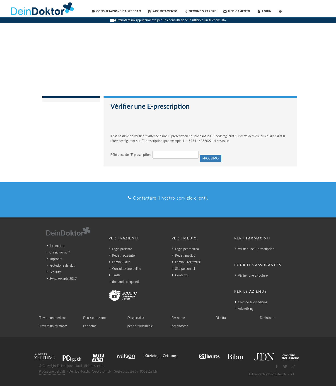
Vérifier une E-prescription (256, 249)
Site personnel (185, 268)
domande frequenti (125, 282)
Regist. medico (185, 255)
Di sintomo (267, 318)
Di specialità (135, 318)
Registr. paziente (123, 255)
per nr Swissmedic (140, 326)
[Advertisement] (168, 62)
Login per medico (187, 249)
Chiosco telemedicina (252, 302)
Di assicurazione (94, 318)
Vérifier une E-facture (253, 275)
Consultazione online (126, 268)
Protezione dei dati (62, 265)
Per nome (178, 318)
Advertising (246, 309)
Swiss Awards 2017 (63, 278)
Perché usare (121, 262)
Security (55, 272)
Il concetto (56, 246)
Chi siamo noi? (59, 252)
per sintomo (180, 326)
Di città (221, 318)
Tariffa (116, 275)
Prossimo (210, 158)
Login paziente (122, 249)
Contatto (181, 275)
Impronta (55, 259)
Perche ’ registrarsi (188, 262)
